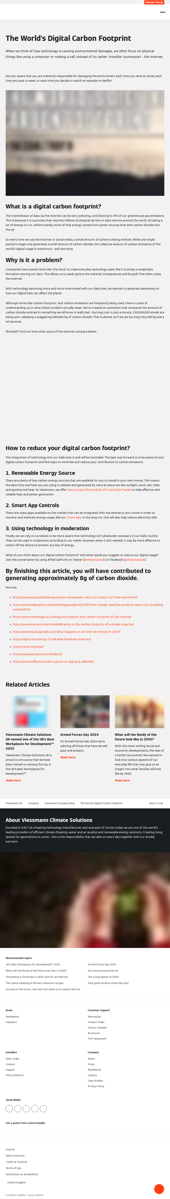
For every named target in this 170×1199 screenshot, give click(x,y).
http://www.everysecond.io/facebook (37, 654)
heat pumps (75, 490)
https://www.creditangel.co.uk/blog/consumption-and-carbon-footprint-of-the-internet (72, 617)
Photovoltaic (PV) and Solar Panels (108, 490)
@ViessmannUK (94, 560)
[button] (159, 1189)
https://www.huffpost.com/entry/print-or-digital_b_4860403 (53, 662)
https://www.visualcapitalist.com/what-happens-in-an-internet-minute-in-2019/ (66, 632)
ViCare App (74, 517)
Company (33, 803)
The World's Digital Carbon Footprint (101, 803)
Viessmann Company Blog (59, 803)
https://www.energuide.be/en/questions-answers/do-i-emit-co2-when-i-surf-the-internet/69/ (75, 597)
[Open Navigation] (163, 12)
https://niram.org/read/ (28, 647)
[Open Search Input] (154, 12)
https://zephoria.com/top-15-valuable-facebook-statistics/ (52, 639)
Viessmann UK (14, 803)
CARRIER (39, 1195)
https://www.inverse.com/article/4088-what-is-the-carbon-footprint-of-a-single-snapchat (73, 624)
